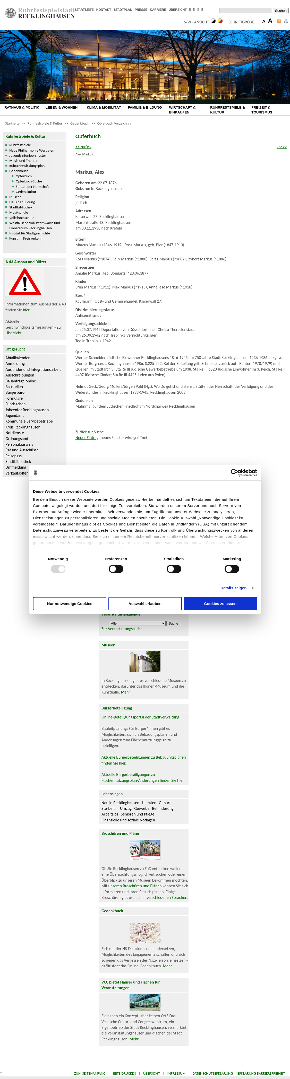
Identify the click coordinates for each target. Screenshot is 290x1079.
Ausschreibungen (19, 375)
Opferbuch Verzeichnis (114, 123)
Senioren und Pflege (137, 814)
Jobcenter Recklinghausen (27, 409)
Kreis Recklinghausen (22, 427)
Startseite (12, 123)
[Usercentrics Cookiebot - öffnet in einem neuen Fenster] (234, 472)
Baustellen (14, 386)
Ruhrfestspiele (20, 145)
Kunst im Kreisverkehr (25, 238)
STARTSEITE (84, 10)
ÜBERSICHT (178, 10)
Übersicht (151, 1073)
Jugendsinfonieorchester (27, 155)
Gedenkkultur (26, 191)
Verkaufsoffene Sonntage (26, 473)
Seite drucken (124, 1073)
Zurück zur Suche (89, 431)
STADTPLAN (123, 10)
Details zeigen (233, 588)
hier (26, 310)
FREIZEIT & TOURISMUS (261, 110)
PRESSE (141, 10)
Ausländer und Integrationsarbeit (33, 369)
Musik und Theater (23, 160)
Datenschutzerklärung (212, 1073)
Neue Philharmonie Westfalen (31, 150)
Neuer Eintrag (86, 437)
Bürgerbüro (14, 392)
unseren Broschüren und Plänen (135, 885)
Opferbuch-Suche (29, 181)
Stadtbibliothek (20, 207)
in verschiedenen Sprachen (164, 897)
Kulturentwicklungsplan (27, 165)
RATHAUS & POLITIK (21, 107)
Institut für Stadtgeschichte (29, 233)
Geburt (165, 802)
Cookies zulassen (220, 603)
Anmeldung (15, 363)
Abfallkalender (17, 357)
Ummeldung (15, 467)
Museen (15, 197)
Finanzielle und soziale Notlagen (128, 820)
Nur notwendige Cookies (69, 603)
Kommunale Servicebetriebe (29, 421)
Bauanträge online (20, 381)
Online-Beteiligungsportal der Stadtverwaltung (140, 717)
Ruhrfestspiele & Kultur (45, 123)
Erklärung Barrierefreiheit (261, 1073)
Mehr (125, 692)
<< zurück (83, 146)
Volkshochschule (21, 217)
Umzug (126, 808)
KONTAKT (103, 10)
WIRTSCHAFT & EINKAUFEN (182, 110)
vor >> (282, 146)
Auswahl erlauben (145, 603)
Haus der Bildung (22, 202)
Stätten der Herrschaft (32, 186)
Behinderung (162, 808)
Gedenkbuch (79, 123)
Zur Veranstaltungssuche (121, 628)
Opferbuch (24, 176)
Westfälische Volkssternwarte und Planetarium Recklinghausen (34, 225)
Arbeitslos (109, 814)
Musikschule (18, 212)
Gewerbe (141, 808)
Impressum (176, 1073)
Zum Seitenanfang (90, 1073)
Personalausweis (19, 444)
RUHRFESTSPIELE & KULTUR (227, 110)
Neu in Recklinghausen (120, 802)
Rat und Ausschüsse (21, 450)
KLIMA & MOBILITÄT (104, 107)
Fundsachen (15, 403)
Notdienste (14, 432)
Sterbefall (109, 808)
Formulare (14, 398)
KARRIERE (158, 10)
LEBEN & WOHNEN (62, 107)
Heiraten (149, 802)
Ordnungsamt (16, 438)
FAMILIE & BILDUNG (145, 107)
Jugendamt (14, 415)
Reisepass (13, 455)
